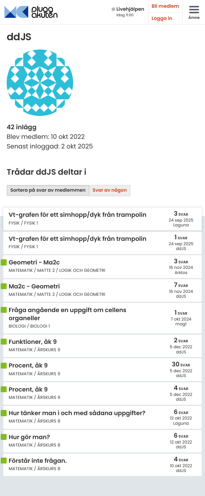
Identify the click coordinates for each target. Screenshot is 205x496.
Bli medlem (165, 6)
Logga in (162, 18)
